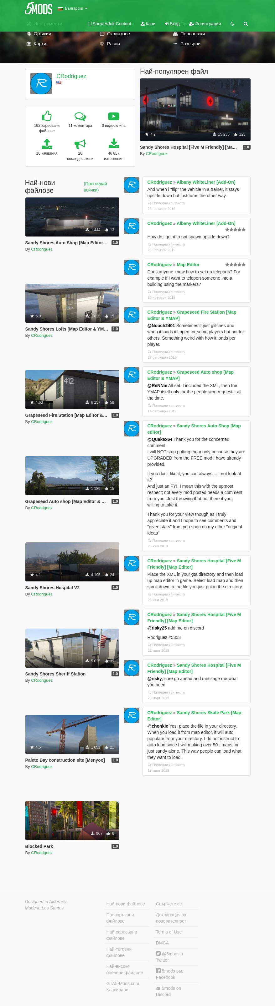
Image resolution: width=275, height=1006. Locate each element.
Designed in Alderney (46, 901)
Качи (148, 23)
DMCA (162, 942)
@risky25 (157, 627)
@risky (155, 678)
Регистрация (205, 23)
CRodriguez (71, 76)
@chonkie (158, 726)
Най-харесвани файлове (121, 935)
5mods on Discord (168, 991)
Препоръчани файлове (120, 918)
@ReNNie (157, 385)
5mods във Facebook (170, 974)
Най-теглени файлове (119, 952)
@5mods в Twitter (169, 957)
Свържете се (169, 903)
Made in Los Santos (44, 907)
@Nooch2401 (161, 325)
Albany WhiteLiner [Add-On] (206, 182)
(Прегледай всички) (95, 186)
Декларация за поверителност (171, 918)
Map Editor (188, 264)
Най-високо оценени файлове (124, 969)
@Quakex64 (160, 439)
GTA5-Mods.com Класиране (122, 986)
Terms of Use (169, 931)
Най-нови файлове (125, 903)
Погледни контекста (166, 203)
